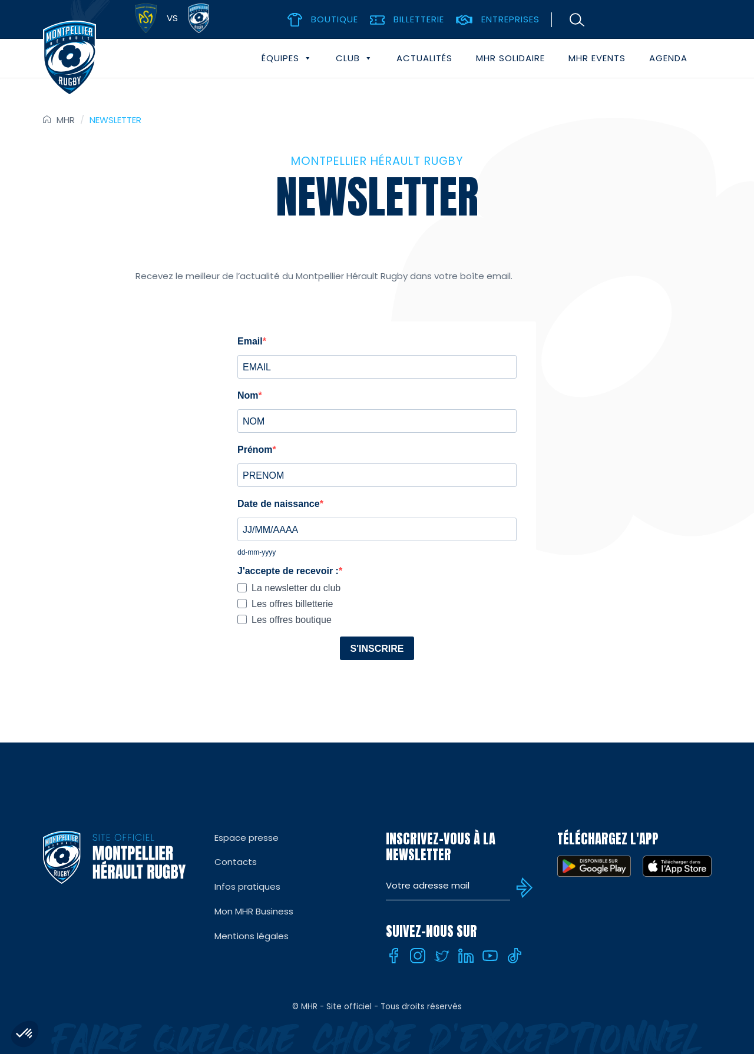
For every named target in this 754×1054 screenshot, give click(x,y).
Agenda (668, 58)
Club (354, 58)
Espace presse (246, 837)
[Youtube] (490, 955)
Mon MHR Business (253, 911)
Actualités (424, 58)
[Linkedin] (466, 955)
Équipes (287, 58)
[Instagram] (417, 955)
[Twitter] (441, 955)
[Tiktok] (514, 955)
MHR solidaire (510, 58)
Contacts (235, 862)
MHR (66, 120)
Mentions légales (251, 936)
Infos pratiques (247, 886)
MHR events (597, 58)
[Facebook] (393, 955)
